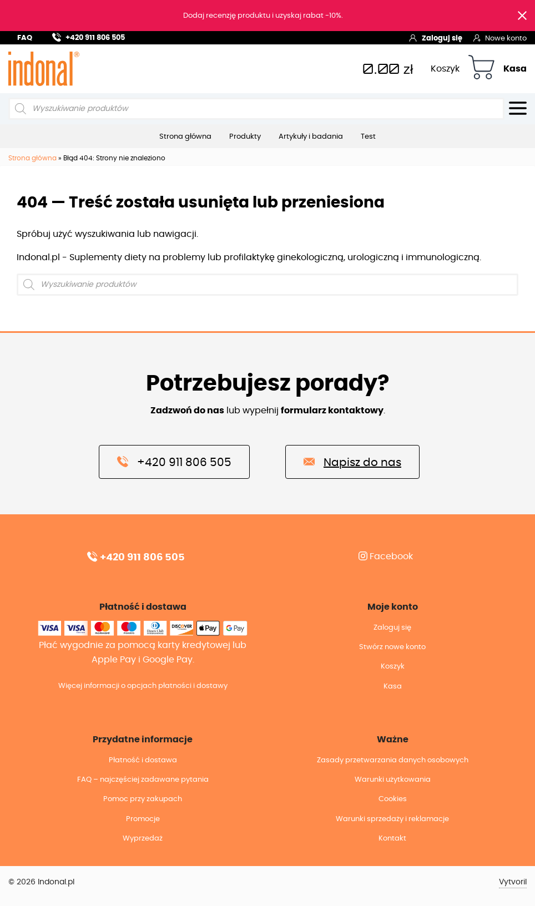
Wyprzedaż (143, 838)
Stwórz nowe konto (392, 647)
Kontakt (392, 838)
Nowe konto (500, 37)
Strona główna (185, 136)
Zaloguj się (435, 37)
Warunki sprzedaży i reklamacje (392, 819)
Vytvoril (513, 882)
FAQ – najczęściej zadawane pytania (143, 779)
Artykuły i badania (311, 136)
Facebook (386, 556)
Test (368, 136)
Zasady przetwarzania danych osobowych (392, 760)
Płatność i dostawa (143, 760)
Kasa (515, 68)
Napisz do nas (352, 461)
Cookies (392, 799)
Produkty (245, 136)
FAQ (24, 38)
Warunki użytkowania (393, 779)
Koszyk (445, 68)
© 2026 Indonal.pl (41, 882)
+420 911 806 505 (88, 36)
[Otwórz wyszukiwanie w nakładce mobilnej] (256, 109)
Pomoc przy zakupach (142, 799)
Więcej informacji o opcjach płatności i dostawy (143, 686)
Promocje (143, 819)
